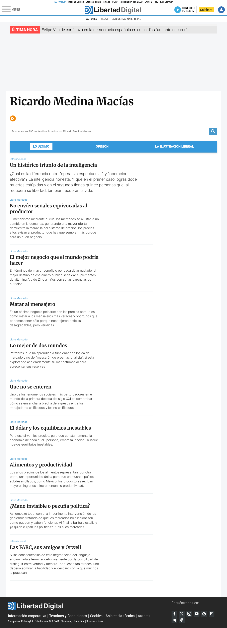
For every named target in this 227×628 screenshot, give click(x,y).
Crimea (148, 2)
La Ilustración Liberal (126, 18)
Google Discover (205, 614)
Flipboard (212, 614)
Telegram (175, 620)
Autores (91, 18)
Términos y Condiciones (68, 616)
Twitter (182, 614)
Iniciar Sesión (221, 9)
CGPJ (114, 2)
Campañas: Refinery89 (20, 621)
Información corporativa (27, 616)
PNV (156, 2)
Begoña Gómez (76, 2)
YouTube (197, 614)
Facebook (175, 614)
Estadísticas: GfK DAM (47, 621)
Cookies (96, 616)
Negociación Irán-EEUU (130, 2)
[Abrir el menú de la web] (43, 9)
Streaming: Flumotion (73, 621)
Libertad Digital (90, 606)
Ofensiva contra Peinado (98, 2)
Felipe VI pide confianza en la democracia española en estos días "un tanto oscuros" (115, 29)
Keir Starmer (166, 2)
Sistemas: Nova (95, 621)
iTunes (182, 620)
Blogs (104, 18)
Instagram (190, 614)
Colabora (206, 10)
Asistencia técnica (120, 616)
